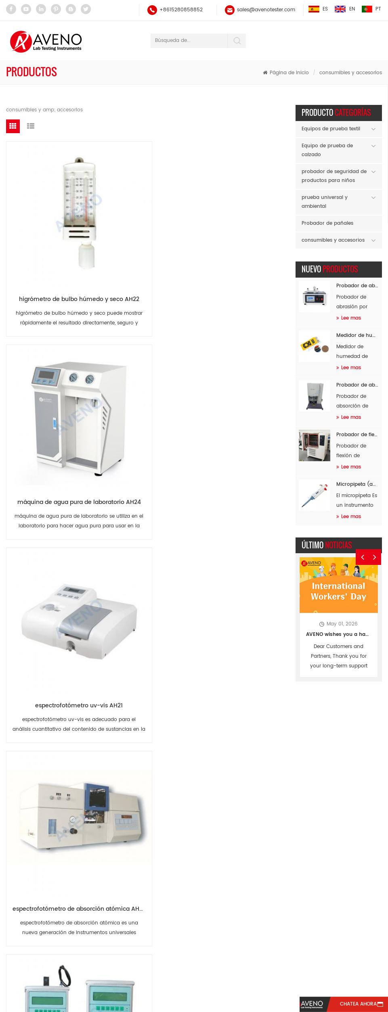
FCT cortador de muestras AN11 (51, 656)
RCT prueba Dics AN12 (229, 515)
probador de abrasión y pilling (155, 922)
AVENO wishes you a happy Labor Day (338, 634)
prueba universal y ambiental (325, 200)
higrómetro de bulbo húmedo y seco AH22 (51, 235)
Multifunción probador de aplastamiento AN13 (142, 515)
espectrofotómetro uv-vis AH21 (233, 235)
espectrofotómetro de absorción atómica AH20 (51, 375)
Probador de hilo (138, 837)
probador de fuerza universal (153, 907)
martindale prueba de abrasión (156, 876)
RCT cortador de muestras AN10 (142, 656)
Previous (362, 544)
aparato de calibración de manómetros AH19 (142, 375)
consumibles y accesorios (350, 72)
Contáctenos (292, 959)
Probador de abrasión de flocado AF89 (357, 285)
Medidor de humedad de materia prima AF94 (357, 334)
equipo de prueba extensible (152, 891)
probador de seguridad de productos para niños (334, 175)
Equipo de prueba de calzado (327, 149)
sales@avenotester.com (266, 10)
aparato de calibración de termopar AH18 (233, 375)
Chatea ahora (349, 1004)
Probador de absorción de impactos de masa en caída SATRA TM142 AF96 (357, 384)
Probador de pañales (327, 222)
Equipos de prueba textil (331, 128)
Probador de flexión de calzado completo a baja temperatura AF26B (357, 433)
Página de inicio (286, 72)
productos (90, 959)
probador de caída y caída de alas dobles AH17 (51, 515)
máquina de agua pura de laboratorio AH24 (142, 235)
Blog (189, 974)
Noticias (229, 959)
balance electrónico (142, 821)
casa (38, 959)
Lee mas (348, 317)
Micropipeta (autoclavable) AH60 (357, 483)
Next (375, 544)
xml (229, 974)
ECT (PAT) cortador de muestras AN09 (233, 656)
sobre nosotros (162, 959)
